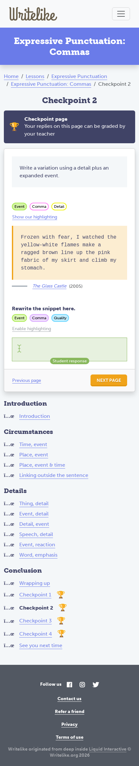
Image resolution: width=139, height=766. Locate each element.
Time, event (33, 444)
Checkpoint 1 (35, 595)
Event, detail (33, 514)
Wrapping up (34, 583)
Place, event (33, 455)
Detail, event (34, 524)
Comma (39, 206)
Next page (109, 380)
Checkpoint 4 (35, 634)
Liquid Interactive (107, 749)
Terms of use (69, 737)
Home (11, 76)
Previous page (26, 380)
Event (19, 206)
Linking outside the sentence (53, 475)
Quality (60, 318)
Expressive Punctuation (79, 76)
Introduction (34, 416)
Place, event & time (42, 465)
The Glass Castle (49, 286)
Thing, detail (33, 503)
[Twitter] (95, 685)
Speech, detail (36, 534)
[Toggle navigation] (121, 13)
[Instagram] (82, 685)
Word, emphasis (38, 555)
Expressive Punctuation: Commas (51, 84)
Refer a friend (69, 711)
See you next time (40, 645)
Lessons (35, 76)
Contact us (69, 698)
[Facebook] (69, 685)
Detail (59, 206)
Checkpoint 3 (35, 621)
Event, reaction (37, 544)
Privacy (69, 724)
